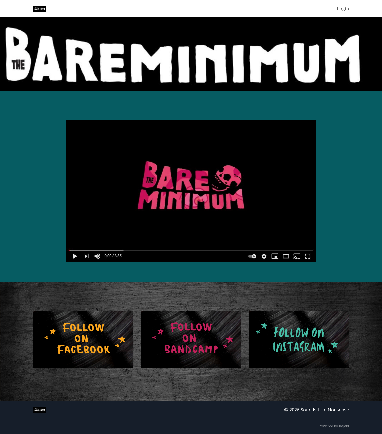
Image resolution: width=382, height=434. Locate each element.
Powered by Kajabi (334, 426)
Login (343, 9)
